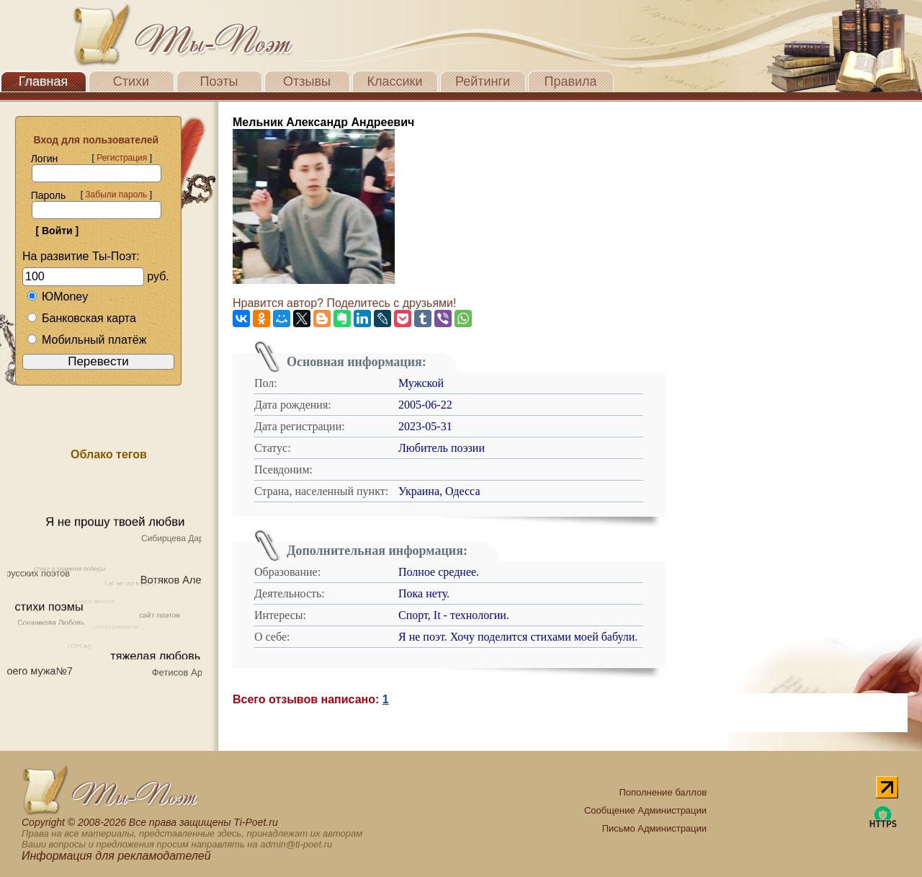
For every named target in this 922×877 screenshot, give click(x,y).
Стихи (131, 81)
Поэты (219, 81)
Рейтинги (482, 81)
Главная (43, 81)
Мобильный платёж (86, 340)
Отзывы (307, 81)
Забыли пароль (116, 195)
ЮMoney (57, 296)
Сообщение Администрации (645, 810)
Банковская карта (81, 318)
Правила (570, 81)
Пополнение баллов (663, 792)
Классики (395, 81)
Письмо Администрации (654, 828)
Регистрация (122, 158)
